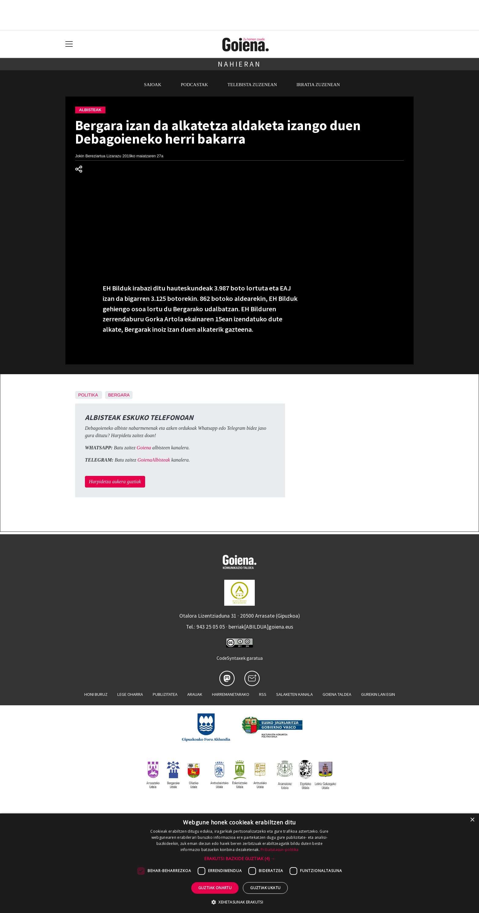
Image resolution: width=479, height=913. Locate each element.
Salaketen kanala (294, 694)
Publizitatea (165, 694)
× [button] (472, 820)
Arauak (194, 694)
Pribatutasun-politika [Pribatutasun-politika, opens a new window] (279, 849)
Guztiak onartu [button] (215, 887)
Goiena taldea (337, 694)
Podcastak (194, 84)
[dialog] (239, 863)
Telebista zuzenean (252, 84)
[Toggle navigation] (69, 44)
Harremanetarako (230, 694)
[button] (239, 858)
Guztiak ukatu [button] (265, 887)
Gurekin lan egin (378, 694)
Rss (262, 694)
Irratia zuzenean (318, 84)
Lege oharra (130, 694)
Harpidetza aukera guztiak (115, 481)
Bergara (119, 395)
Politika (88, 395)
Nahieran (239, 64)
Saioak (152, 84)
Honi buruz (96, 694)
